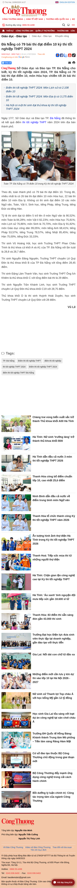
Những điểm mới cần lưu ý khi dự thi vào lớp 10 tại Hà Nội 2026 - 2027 (53, 678)
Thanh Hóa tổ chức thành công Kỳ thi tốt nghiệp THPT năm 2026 (53, 518)
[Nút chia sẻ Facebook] (24, 62)
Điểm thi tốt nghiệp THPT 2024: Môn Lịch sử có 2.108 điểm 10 (37, 89)
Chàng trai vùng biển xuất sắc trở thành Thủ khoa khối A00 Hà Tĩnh (53, 419)
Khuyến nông (62, 36)
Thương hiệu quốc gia (57, 19)
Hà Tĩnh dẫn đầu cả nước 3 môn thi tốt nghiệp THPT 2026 (52, 458)
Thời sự (9, 31)
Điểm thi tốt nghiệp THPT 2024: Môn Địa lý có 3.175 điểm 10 (39, 98)
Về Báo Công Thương (13, 847)
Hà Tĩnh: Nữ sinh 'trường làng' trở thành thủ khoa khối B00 (53, 438)
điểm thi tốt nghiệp (53, 361)
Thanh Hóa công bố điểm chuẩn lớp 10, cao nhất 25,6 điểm (52, 478)
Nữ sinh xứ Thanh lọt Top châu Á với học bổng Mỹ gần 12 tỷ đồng (52, 696)
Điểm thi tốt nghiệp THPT (29, 361)
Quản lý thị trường (45, 31)
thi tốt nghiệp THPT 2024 (14, 367)
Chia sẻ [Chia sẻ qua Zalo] (6, 63)
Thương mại (62, 31)
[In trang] (74, 63)
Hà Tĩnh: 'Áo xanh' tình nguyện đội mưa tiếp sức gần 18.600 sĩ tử (53, 597)
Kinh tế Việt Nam (34, 19)
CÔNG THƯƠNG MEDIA (12, 19)
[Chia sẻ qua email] (69, 63)
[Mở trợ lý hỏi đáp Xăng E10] (63, 882)
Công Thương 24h (24, 31)
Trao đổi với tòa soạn (62, 847)
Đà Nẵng (55, 118)
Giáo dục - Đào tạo (14, 36)
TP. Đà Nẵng (8, 361)
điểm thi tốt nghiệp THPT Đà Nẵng (18, 373)
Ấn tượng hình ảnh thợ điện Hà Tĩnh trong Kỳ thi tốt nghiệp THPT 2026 (53, 539)
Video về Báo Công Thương (37, 847)
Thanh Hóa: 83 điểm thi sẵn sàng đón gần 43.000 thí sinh (52, 616)
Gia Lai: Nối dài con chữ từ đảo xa (53, 654)
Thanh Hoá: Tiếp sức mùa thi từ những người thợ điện (52, 557)
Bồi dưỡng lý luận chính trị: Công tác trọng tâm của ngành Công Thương (53, 796)
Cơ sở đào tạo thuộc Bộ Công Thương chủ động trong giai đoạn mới (53, 757)
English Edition (67, 2)
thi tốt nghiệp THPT (34, 122)
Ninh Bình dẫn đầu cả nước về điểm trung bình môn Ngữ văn (51, 498)
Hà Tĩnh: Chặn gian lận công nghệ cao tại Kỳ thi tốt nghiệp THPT (53, 577)
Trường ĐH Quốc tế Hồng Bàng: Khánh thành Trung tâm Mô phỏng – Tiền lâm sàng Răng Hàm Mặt (53, 737)
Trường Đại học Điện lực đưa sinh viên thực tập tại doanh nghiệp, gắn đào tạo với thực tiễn (53, 638)
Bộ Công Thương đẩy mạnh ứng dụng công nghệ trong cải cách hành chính (52, 777)
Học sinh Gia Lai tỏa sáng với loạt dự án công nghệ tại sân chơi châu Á (53, 717)
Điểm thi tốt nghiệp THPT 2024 (43, 367)
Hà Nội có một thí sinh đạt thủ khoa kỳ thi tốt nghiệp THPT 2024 (36, 107)
